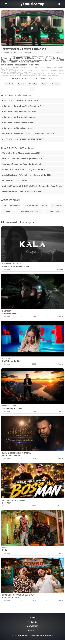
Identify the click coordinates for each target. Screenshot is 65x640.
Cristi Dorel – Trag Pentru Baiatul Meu (19, 111)
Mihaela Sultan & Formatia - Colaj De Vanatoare (23, 169)
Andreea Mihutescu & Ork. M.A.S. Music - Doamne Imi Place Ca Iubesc (33, 186)
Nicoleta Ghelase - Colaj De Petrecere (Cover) (22, 191)
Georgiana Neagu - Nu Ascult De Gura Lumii (21, 164)
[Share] (32, 89)
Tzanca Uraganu (31, 205)
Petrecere (58, 52)
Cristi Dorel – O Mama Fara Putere (17, 128)
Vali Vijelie (54, 211)
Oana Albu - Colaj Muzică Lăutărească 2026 (21, 153)
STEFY (44, 205)
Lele (4, 205)
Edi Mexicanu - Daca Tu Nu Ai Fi (16, 180)
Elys (8, 211)
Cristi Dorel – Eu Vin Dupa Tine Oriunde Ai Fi (21, 106)
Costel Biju (15, 205)
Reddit (44, 84)
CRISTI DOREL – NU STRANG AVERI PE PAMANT (23, 139)
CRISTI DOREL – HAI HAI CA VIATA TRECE (20, 100)
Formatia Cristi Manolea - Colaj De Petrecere (22, 158)
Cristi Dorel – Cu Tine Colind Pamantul (19, 117)
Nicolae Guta (56, 205)
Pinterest (55, 84)
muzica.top (32, 3)
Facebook (9, 84)
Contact (32, 630)
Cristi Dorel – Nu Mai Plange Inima (17, 122)
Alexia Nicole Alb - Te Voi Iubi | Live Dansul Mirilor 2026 (26, 175)
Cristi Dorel (34, 65)
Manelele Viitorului (29, 211)
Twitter (21, 84)
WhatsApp (33, 84)
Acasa (32, 617)
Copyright (32, 626)
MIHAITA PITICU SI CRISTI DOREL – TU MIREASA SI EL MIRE (28, 133)
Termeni (32, 622)
